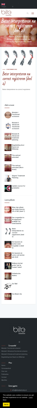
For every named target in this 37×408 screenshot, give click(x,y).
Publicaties (23, 37)
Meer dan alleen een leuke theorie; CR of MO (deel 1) (18, 209)
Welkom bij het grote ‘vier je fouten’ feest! (17, 265)
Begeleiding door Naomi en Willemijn (18, 147)
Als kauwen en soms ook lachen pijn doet (18, 255)
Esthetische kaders (16, 274)
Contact (4, 377)
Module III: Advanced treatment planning (15, 137)
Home (11, 37)
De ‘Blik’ (15, 284)
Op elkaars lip (17, 294)
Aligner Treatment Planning (18, 177)
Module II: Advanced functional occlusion (15, 126)
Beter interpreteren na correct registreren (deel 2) (18, 233)
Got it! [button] (6, 404)
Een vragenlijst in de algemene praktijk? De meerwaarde (18, 220)
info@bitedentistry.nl (19, 390)
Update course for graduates (18, 187)
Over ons (4, 371)
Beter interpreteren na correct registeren (16, 89)
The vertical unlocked (16, 156)
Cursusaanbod (6, 368)
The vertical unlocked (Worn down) (17, 167)
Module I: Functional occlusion (16, 114)
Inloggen (3, 6)
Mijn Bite (4, 380)
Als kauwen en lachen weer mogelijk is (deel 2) (18, 245)
